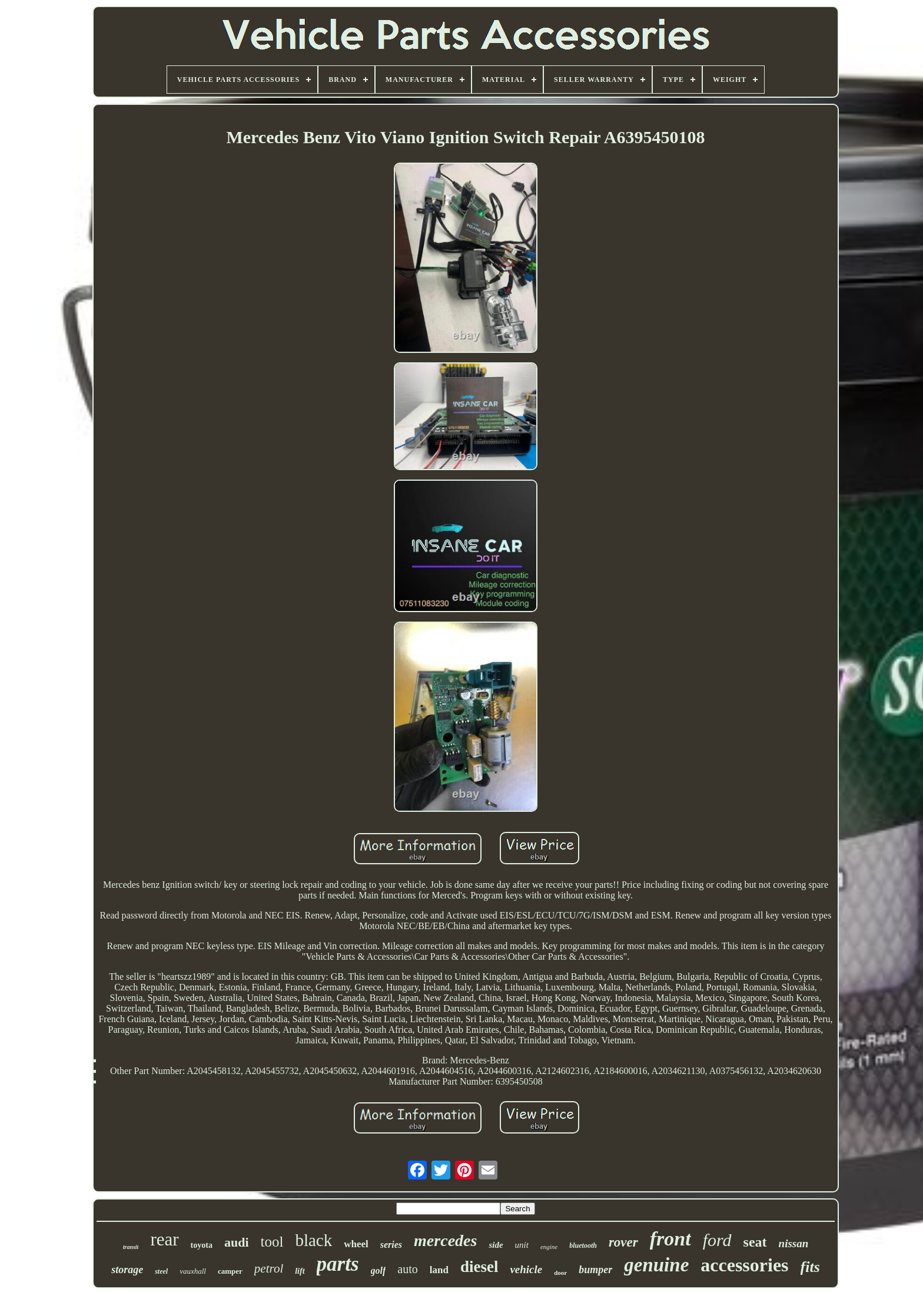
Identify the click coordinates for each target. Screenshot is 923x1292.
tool (272, 1242)
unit (522, 1245)
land (439, 1270)
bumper (595, 1270)
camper (230, 1271)
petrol (268, 1268)
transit (131, 1247)
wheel (356, 1244)
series (391, 1245)
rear (164, 1239)
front (670, 1239)
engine (548, 1246)
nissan (794, 1243)
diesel (479, 1267)
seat (755, 1242)
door (560, 1272)
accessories (744, 1265)
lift (299, 1271)
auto (407, 1269)
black (313, 1240)
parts (338, 1264)
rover (623, 1242)
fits (810, 1267)
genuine (656, 1265)
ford (717, 1240)
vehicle (526, 1269)
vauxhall (193, 1271)
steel (161, 1271)
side (496, 1245)
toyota (202, 1245)
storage (127, 1270)
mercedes (445, 1240)
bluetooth (583, 1245)
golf (378, 1270)
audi (236, 1242)
